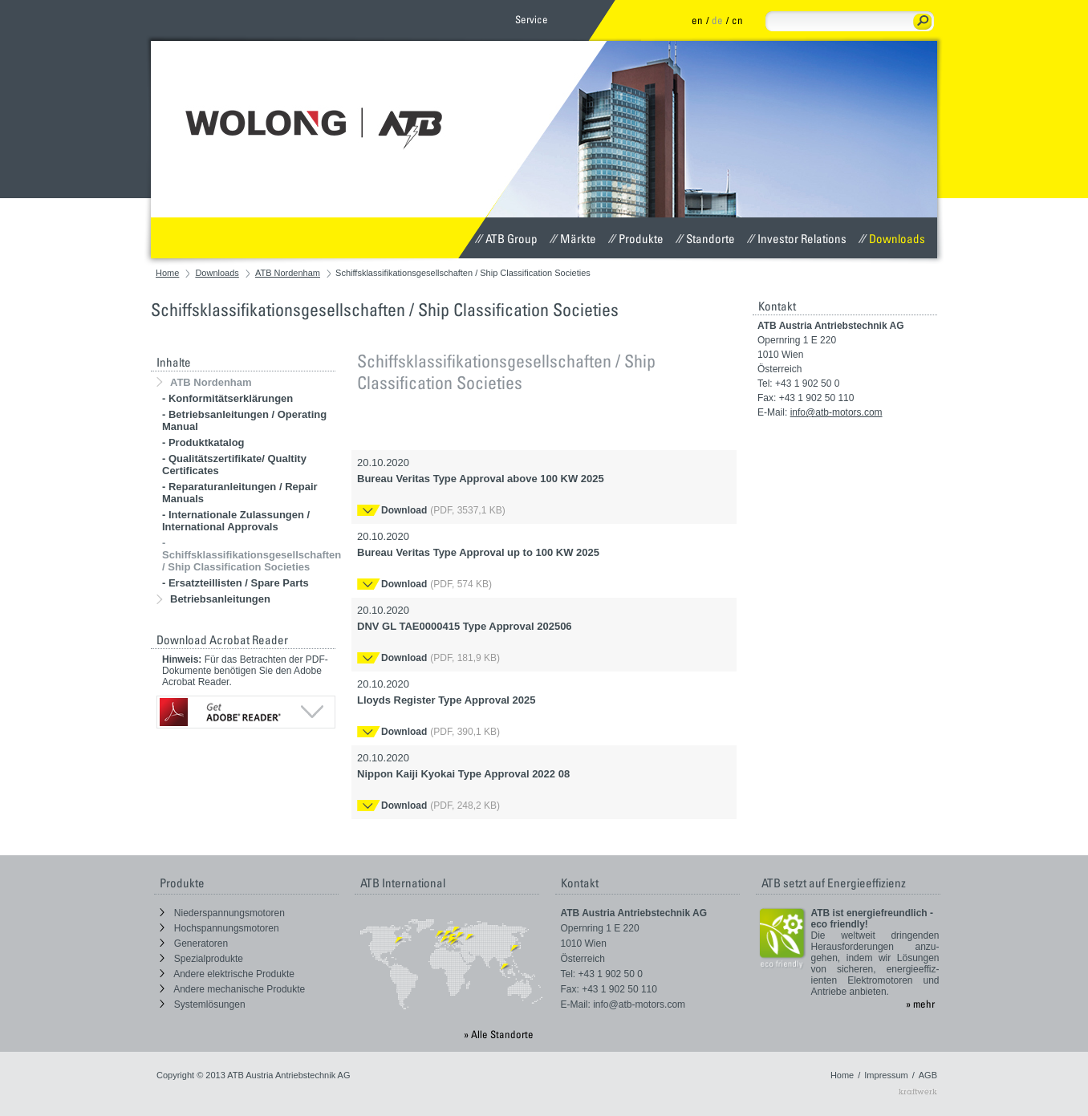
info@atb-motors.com (836, 412)
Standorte (705, 238)
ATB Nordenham (287, 273)
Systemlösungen (203, 1004)
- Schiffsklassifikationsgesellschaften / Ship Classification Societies (251, 555)
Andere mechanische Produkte (233, 989)
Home (167, 273)
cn (737, 20)
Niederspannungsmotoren (222, 913)
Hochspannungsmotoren (219, 928)
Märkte (573, 238)
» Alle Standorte (499, 1034)
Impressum (885, 1075)
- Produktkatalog (203, 442)
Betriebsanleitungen (213, 599)
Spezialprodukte (201, 958)
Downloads (892, 238)
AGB (928, 1075)
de (717, 20)
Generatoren (194, 943)
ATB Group (506, 238)
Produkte (636, 238)
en (697, 20)
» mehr (920, 1003)
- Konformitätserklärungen (227, 398)
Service (531, 19)
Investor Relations (796, 238)
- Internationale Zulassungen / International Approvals (236, 521)
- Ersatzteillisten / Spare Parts (235, 583)
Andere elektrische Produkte (227, 974)
